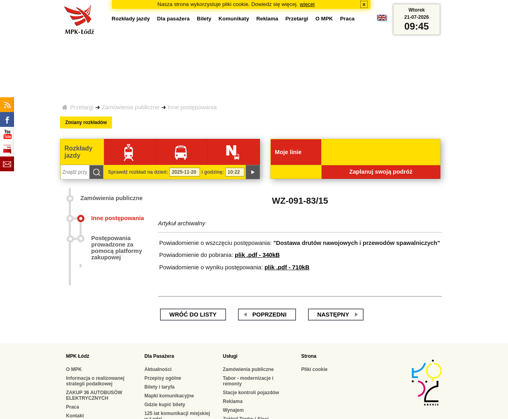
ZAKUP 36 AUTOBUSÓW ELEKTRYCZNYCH (94, 395)
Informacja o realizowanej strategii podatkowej (95, 381)
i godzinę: (213, 172)
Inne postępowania (192, 107)
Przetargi (82, 107)
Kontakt (75, 416)
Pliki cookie (314, 369)
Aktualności (158, 369)
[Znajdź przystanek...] (74, 172)
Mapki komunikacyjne (169, 396)
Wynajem (233, 410)
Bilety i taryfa (159, 387)
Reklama (267, 19)
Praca (347, 19)
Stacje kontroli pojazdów (251, 392)
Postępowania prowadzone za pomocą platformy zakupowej (116, 248)
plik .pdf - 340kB (257, 255)
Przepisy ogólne (162, 378)
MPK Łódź (77, 356)
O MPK (324, 19)
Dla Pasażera (159, 356)
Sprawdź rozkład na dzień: (138, 172)
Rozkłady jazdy (131, 19)
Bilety (204, 19)
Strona (308, 356)
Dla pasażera (173, 19)
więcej (307, 4)
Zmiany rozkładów (86, 122)
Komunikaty (233, 19)
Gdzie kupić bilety (164, 404)
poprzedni (269, 314)
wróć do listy (192, 314)
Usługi (230, 356)
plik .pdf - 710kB (286, 267)
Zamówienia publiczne (131, 107)
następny (333, 314)
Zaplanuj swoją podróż (380, 171)
